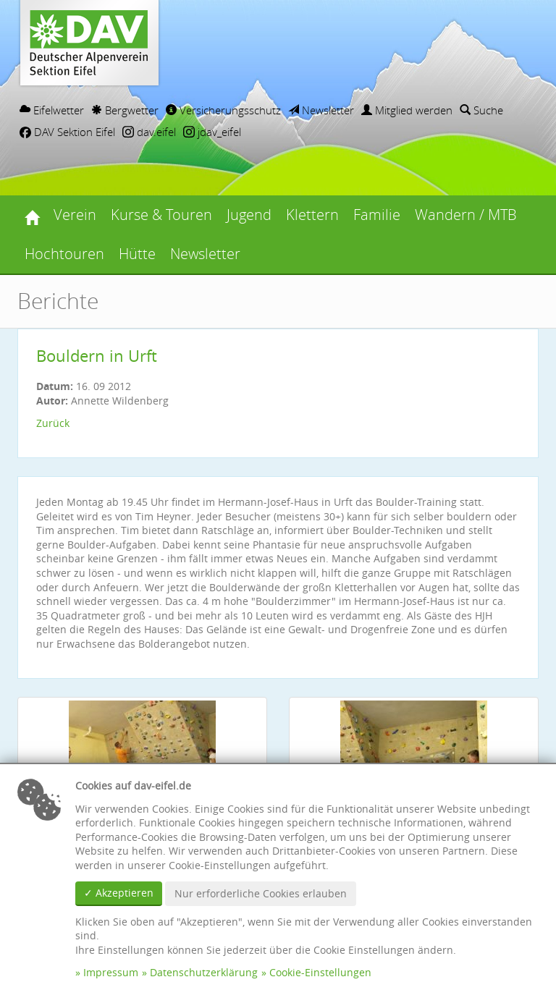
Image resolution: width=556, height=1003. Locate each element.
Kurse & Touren (161, 214)
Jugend (249, 214)
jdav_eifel (212, 131)
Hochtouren (64, 253)
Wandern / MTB (466, 214)
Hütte (137, 253)
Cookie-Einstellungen (320, 972)
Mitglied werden (406, 110)
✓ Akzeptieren (118, 893)
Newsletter (321, 110)
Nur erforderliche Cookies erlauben (260, 893)
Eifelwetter (52, 110)
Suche (481, 110)
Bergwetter (125, 110)
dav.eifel (149, 131)
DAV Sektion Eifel (67, 131)
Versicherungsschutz (223, 110)
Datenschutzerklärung (204, 972)
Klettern (312, 214)
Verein (75, 214)
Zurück (53, 423)
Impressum (110, 972)
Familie (376, 214)
